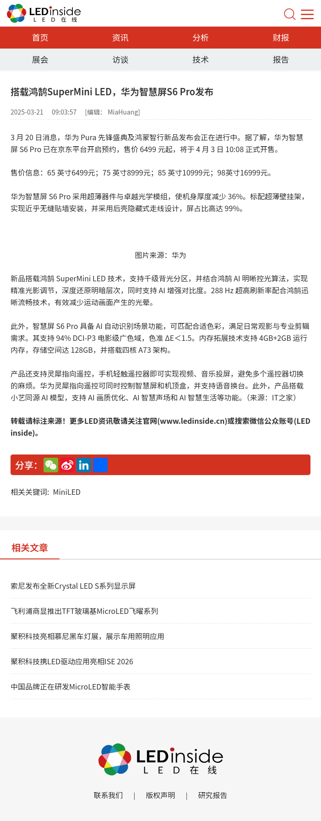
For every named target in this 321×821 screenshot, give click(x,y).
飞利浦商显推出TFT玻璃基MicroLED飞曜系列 (84, 610)
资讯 (120, 37)
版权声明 (160, 794)
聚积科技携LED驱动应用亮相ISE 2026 (72, 661)
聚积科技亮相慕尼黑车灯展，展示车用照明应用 (87, 635)
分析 (200, 37)
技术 (200, 59)
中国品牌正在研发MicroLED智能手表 (71, 686)
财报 (280, 37)
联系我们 (108, 794)
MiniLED (67, 491)
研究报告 (213, 794)
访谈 (120, 59)
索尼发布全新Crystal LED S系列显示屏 (73, 585)
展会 (40, 59)
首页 (40, 37)
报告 (280, 59)
